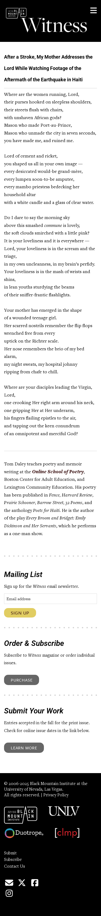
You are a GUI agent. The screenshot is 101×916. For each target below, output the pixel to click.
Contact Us (14, 866)
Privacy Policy (55, 795)
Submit (10, 853)
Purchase (21, 680)
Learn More (24, 748)
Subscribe (13, 860)
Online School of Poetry (58, 472)
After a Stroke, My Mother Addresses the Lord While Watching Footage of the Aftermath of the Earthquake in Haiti (48, 68)
